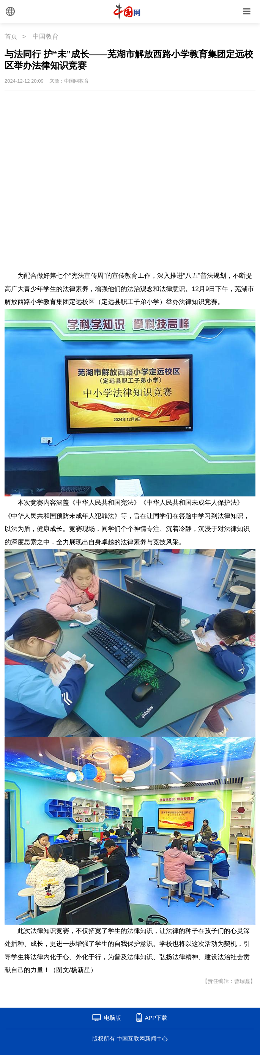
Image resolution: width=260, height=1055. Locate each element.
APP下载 (156, 1018)
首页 (11, 36)
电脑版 (112, 1018)
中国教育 (45, 36)
